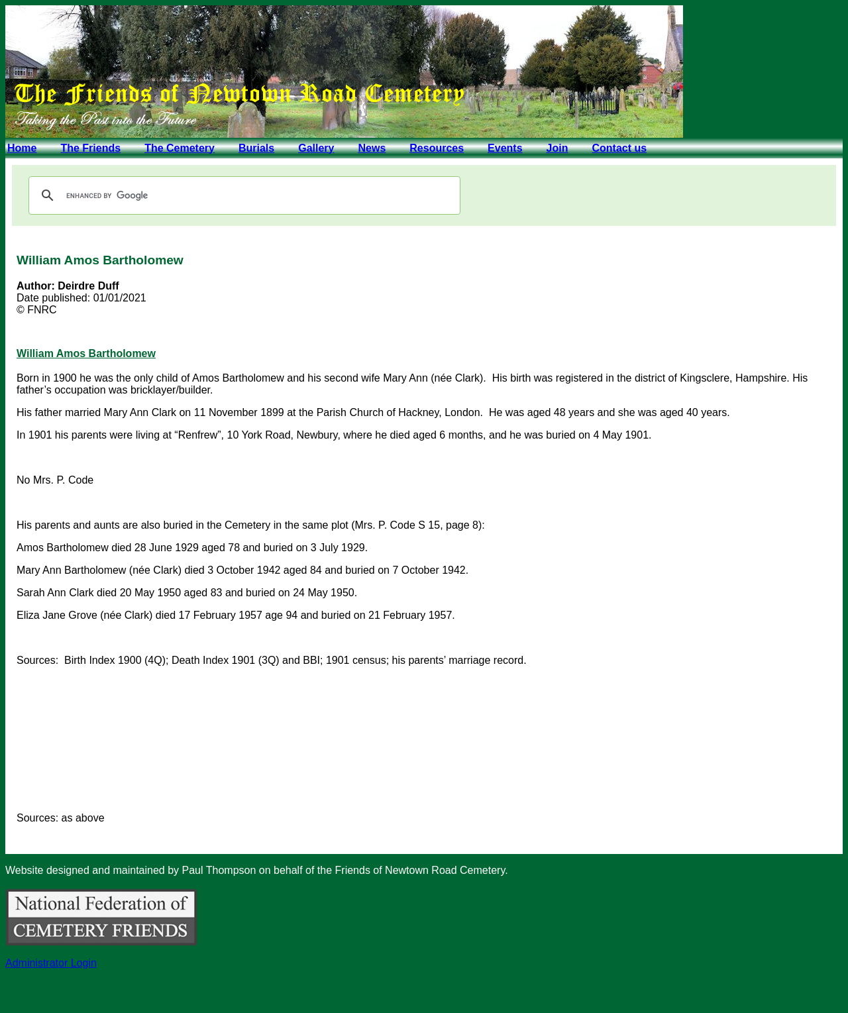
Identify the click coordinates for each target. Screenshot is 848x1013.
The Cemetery (179, 148)
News (372, 148)
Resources (436, 148)
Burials (256, 148)
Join (557, 148)
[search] (242, 195)
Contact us (619, 148)
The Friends (90, 148)
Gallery (316, 148)
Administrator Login (51, 963)
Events (505, 148)
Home (21, 148)
